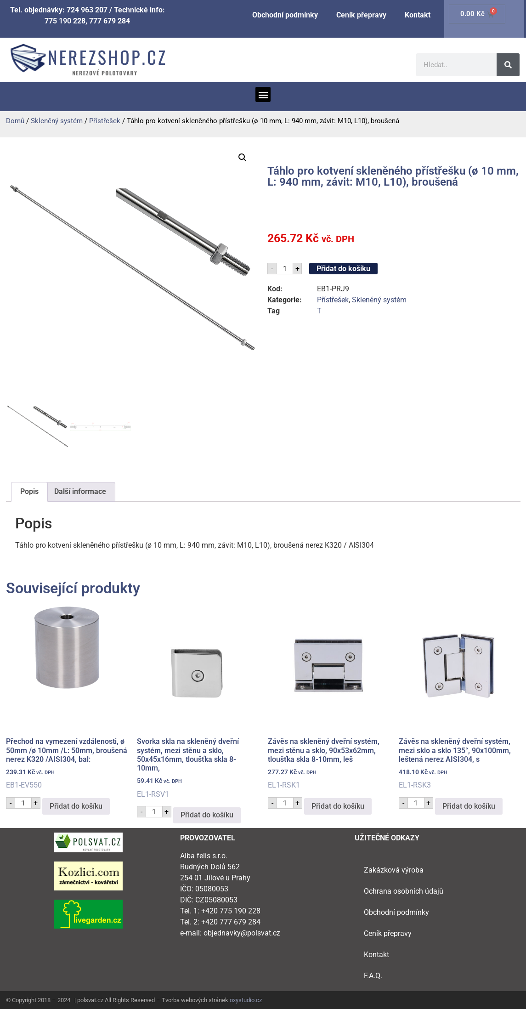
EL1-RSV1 (198, 701)
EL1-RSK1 (329, 696)
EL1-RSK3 (459, 696)
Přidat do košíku (343, 268)
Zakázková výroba (394, 870)
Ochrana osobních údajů (403, 891)
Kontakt (417, 15)
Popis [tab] (29, 491)
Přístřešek (104, 121)
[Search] (508, 64)
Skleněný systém (57, 121)
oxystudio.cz (246, 1000)
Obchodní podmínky (285, 15)
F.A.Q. (373, 975)
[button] (263, 94)
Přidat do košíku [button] (76, 806)
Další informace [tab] (80, 491)
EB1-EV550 (67, 696)
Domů (15, 121)
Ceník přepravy (361, 15)
